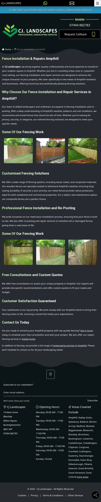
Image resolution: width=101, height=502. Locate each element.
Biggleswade (75, 430)
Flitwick (88, 464)
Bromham (83, 434)
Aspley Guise (28, 338)
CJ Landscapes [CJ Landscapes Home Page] (11, 3)
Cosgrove (84, 447)
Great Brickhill (85, 468)
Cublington (85, 451)
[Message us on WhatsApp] (45, 3)
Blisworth (88, 430)
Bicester (90, 426)
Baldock (84, 421)
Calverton (88, 438)
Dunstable (74, 459)
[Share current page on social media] (95, 495)
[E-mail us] (72, 3)
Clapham (73, 447)
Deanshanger (86, 455)
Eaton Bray (86, 459)
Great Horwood (77, 472)
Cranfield (73, 451)
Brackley (73, 434)
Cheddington (90, 442)
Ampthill (73, 417)
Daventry (73, 455)
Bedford (81, 426)
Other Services (75, 495)
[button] (50, 374)
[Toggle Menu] (97, 3)
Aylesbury (74, 421)
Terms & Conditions (53, 495)
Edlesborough (76, 464)
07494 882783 (79, 25)
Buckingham (75, 438)
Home (6, 49)
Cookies (22, 495)
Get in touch (86, 330)
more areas (82, 476)
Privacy (34, 495)
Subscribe (92, 400)
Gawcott (73, 468)
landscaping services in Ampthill (70, 345)
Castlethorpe (75, 442)
